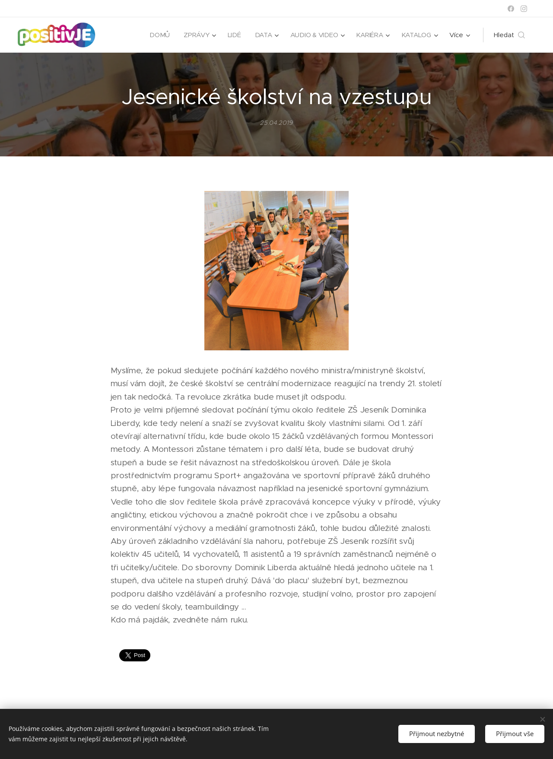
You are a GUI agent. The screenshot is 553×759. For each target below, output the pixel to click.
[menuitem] (157, 35)
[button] (509, 35)
